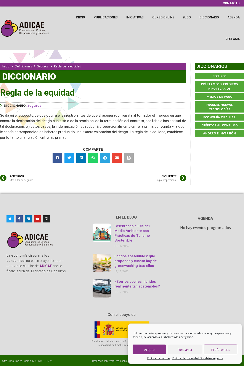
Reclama (232, 39)
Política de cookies (158, 358)
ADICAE (39, 361)
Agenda (234, 17)
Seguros (43, 66)
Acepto (149, 349)
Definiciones (23, 66)
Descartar (185, 349)
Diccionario (209, 17)
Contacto (231, 3)
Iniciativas (135, 17)
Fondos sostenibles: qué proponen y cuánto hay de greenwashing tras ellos (135, 261)
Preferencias (220, 349)
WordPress (114, 361)
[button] (57, 158)
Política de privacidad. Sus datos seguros (197, 358)
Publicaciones (106, 17)
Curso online (163, 17)
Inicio (80, 17)
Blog (187, 17)
